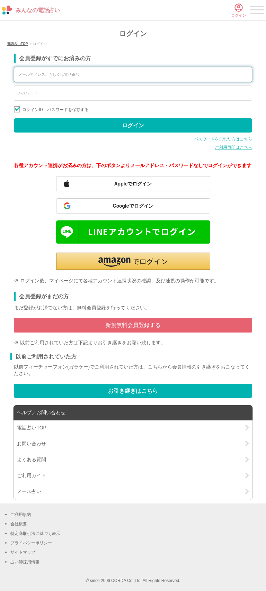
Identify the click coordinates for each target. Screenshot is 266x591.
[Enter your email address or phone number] (133, 74)
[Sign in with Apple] (133, 183)
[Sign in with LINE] (133, 232)
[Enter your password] (133, 93)
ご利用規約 (20, 514)
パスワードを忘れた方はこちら (223, 139)
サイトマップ (22, 552)
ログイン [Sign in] (133, 125)
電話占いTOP (17, 44)
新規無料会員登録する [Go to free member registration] (133, 325)
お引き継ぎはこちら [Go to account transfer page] (133, 391)
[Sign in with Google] (133, 205)
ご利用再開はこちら (233, 147)
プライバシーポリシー (31, 542)
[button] (133, 261)
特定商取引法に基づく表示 (35, 533)
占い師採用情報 (24, 562)
